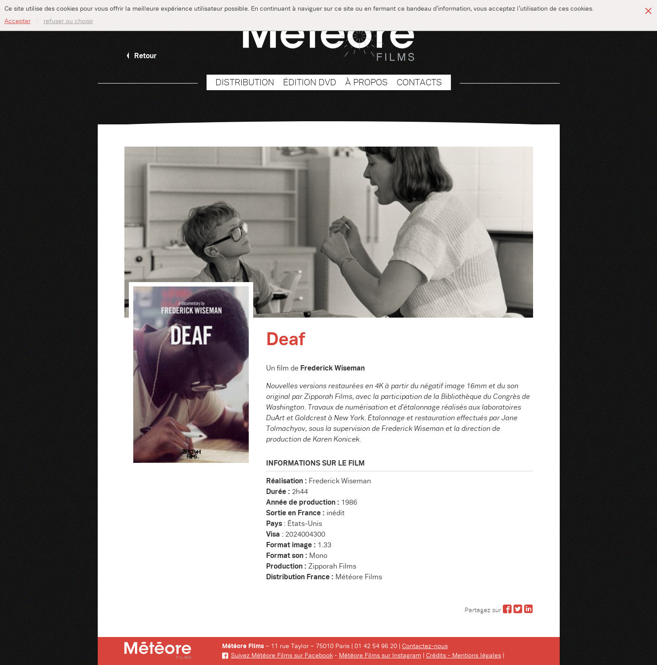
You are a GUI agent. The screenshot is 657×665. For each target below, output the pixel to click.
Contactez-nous (425, 646)
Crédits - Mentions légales (463, 656)
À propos (366, 82)
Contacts (419, 82)
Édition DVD (309, 82)
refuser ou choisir (68, 21)
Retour (140, 56)
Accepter (17, 21)
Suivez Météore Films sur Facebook (277, 656)
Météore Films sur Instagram (380, 656)
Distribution (244, 82)
